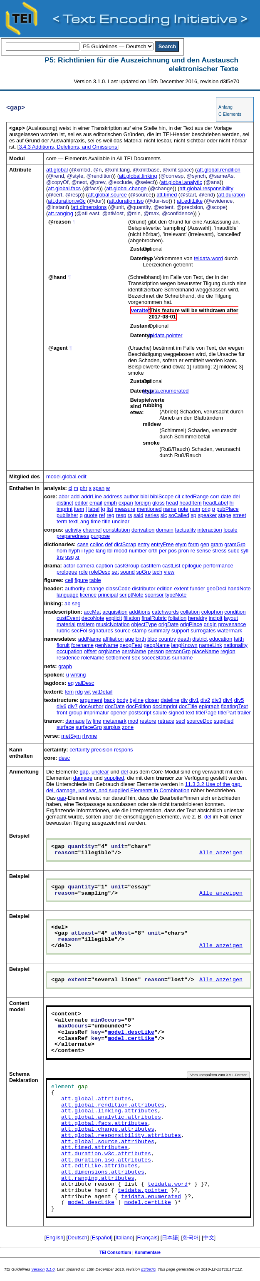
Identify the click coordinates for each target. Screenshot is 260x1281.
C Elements (229, 114)
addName (90, 639)
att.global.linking (138, 176)
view (169, 572)
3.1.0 (50, 1269)
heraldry (197, 618)
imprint (64, 509)
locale (230, 530)
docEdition (138, 706)
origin (210, 624)
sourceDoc (199, 721)
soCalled (178, 515)
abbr (64, 496)
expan (126, 503)
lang (101, 550)
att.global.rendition (218, 170)
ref (102, 515)
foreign (142, 503)
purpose (100, 536)
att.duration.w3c (66, 201)
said (138, 515)
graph (65, 666)
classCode (118, 588)
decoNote (93, 618)
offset (90, 651)
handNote (239, 588)
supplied (224, 721)
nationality (235, 645)
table (95, 580)
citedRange (195, 496)
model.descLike (131, 1032)
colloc (97, 544)
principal (108, 595)
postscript (140, 712)
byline (137, 700)
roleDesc (99, 572)
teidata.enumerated (165, 391)
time (96, 521)
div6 (61, 706)
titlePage (206, 712)
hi (232, 503)
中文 (208, 1237)
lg (103, 509)
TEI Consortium (115, 1252)
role (83, 572)
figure (81, 580)
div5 (239, 700)
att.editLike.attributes (99, 1166)
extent (181, 588)
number (138, 550)
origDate (168, 624)
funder (197, 588)
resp (121, 515)
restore (148, 721)
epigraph (209, 706)
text (190, 712)
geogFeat (131, 645)
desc (64, 758)
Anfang (225, 106)
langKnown (184, 645)
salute (160, 712)
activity (73, 530)
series (152, 515)
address (112, 496)
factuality (185, 530)
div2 (205, 700)
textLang (79, 521)
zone (128, 727)
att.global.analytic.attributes (111, 1117)
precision (101, 749)
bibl (144, 496)
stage (224, 515)
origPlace (191, 624)
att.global (57, 170)
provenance (232, 624)
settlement (118, 657)
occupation (69, 651)
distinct (65, 503)
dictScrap (125, 544)
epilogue (192, 565)
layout (231, 618)
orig (206, 509)
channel (92, 530)
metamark (114, 721)
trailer (244, 712)
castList (171, 565)
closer (152, 700)
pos (172, 550)
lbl (110, 550)
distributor (143, 588)
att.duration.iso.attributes (106, 1160)
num (195, 509)
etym (181, 544)
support (180, 630)
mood (120, 550)
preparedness (73, 536)
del (236, 496)
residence (68, 657)
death (184, 639)
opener (119, 712)
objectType (144, 624)
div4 (228, 700)
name (169, 509)
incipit (216, 618)
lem (69, 692)
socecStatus (156, 657)
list (109, 509)
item (79, 509)
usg (69, 557)
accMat (92, 612)
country (167, 639)
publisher (67, 515)
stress (219, 550)
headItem (190, 503)
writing (78, 675)
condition (234, 612)
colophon (212, 612)
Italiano (124, 1237)
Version (38, 1269)
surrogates (203, 630)
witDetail (102, 692)
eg (71, 683)
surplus (111, 727)
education (221, 639)
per (163, 550)
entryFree (162, 544)
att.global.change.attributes (107, 1129)
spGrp (143, 572)
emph (110, 503)
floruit (63, 645)
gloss (158, 503)
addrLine (91, 496)
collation (190, 612)
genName (107, 645)
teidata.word (208, 258)
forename (82, 645)
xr (77, 557)
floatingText (234, 706)
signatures (101, 630)
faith (239, 639)
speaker (207, 515)
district (200, 639)
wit (87, 692)
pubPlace (227, 509)
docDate (115, 706)
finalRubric (153, 618)
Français (147, 1237)
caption (104, 565)
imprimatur (96, 712)
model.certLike (131, 1038)
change (95, 588)
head (172, 503)
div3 (216, 700)
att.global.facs (64, 188)
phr (83, 488)
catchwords (165, 612)
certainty (79, 749)
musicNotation (113, 624)
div (184, 700)
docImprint (165, 706)
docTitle (188, 706)
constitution (116, 530)
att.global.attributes (96, 1099)
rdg (79, 692)
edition (165, 588)
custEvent (68, 618)
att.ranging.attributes (97, 1178)
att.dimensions (89, 207)
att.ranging (60, 213)
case (83, 544)
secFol (79, 630)
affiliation (113, 639)
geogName (157, 645)
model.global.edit (66, 476)
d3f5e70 (148, 1269)
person (156, 651)
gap (83, 772)
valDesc (84, 683)
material (66, 624)
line (97, 721)
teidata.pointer (165, 335)
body (122, 700)
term (62, 521)
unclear (120, 521)
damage (74, 721)
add (75, 496)
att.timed (166, 195)
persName (133, 651)
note (183, 509)
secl (181, 721)
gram (217, 544)
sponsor (154, 595)
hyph (74, 550)
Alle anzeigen (221, 853)
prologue (67, 572)
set (115, 572)
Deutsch (77, 1237)
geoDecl (216, 588)
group (75, 712)
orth (153, 550)
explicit (114, 618)
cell (69, 580)
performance (218, 565)
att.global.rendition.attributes (112, 1105)
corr (214, 496)
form (193, 544)
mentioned (149, 509)
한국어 (191, 1237)
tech (157, 572)
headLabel (215, 503)
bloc (152, 639)
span (98, 488)
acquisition (114, 612)
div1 (194, 700)
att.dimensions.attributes (102, 1172)
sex (136, 657)
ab (67, 603)
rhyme (89, 736)
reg (110, 515)
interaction (210, 530)
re (193, 550)
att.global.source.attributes (107, 1142)
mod (133, 721)
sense (204, 550)
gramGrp (234, 544)
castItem (151, 565)
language (68, 595)
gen (205, 544)
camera (85, 565)
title (106, 521)
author (131, 496)
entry (143, 544)
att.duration (231, 195)
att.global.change (126, 188)
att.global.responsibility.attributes (121, 1135)
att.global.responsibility (206, 188)
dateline (170, 700)
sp (193, 515)
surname (182, 657)
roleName (92, 657)
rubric (63, 630)
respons (123, 749)
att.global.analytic (181, 182)
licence (88, 595)
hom (62, 550)
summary (159, 630)
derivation (143, 530)
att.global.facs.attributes (104, 1123)
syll (244, 550)
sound (127, 572)
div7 (72, 706)
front (62, 712)
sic (164, 515)
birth (141, 639)
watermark (229, 630)
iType (88, 550)
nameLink (210, 645)
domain (164, 530)
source (122, 630)
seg (76, 603)
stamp (139, 630)
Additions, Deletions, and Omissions (68, 147)
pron (183, 550)
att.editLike (190, 201)
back (109, 700)
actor (69, 565)
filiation (132, 618)
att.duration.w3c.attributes (106, 1154)
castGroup (126, 565)
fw (89, 721)
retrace (166, 721)
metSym (71, 736)
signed (176, 712)
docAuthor (91, 706)
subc (233, 550)
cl (70, 488)
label (93, 509)
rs (130, 515)
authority (75, 588)
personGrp (178, 651)
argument (91, 700)
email (95, 503)
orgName (109, 651)
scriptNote (131, 595)
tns (60, 557)
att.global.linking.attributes (109, 1111)
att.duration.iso (126, 201)
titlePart (227, 712)
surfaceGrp (89, 727)
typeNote (175, 595)
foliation (177, 618)
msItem (85, 624)
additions (139, 612)
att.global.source (107, 195)
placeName (205, 651)
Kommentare (148, 1252)
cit (178, 496)
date (226, 496)
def (109, 544)
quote (90, 515)
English (54, 1237)
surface (65, 727)
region (227, 651)
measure (125, 509)
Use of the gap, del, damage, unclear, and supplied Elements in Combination (144, 787)
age (129, 639)
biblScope (161, 496)
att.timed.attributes (94, 1148)
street (239, 515)
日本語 (170, 1237)
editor (81, 503)
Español (101, 1237)
